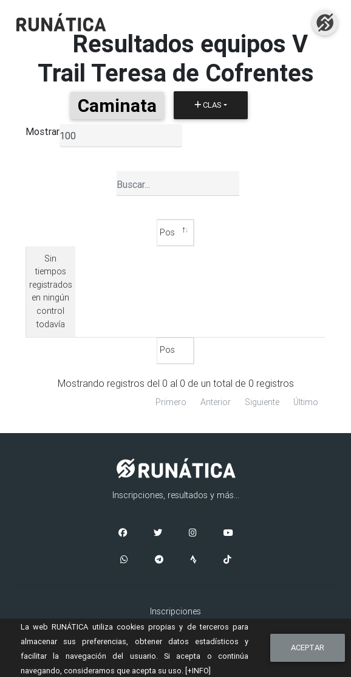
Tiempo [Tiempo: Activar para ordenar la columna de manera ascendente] (81, 232)
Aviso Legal (175, 604)
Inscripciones (175, 545)
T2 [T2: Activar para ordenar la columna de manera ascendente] (268, 232)
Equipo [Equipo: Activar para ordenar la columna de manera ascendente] (131, 232)
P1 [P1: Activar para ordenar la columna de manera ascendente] (171, 232)
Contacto (176, 591)
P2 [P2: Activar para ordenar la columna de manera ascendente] (236, 232)
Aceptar (307, 647)
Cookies (175, 618)
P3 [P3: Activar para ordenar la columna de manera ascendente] (300, 232)
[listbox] (121, 135)
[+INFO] (198, 670)
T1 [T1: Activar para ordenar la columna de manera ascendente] (204, 232)
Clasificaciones (175, 559)
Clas (208, 105)
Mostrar (43, 131)
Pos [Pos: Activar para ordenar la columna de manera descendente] (36, 232)
